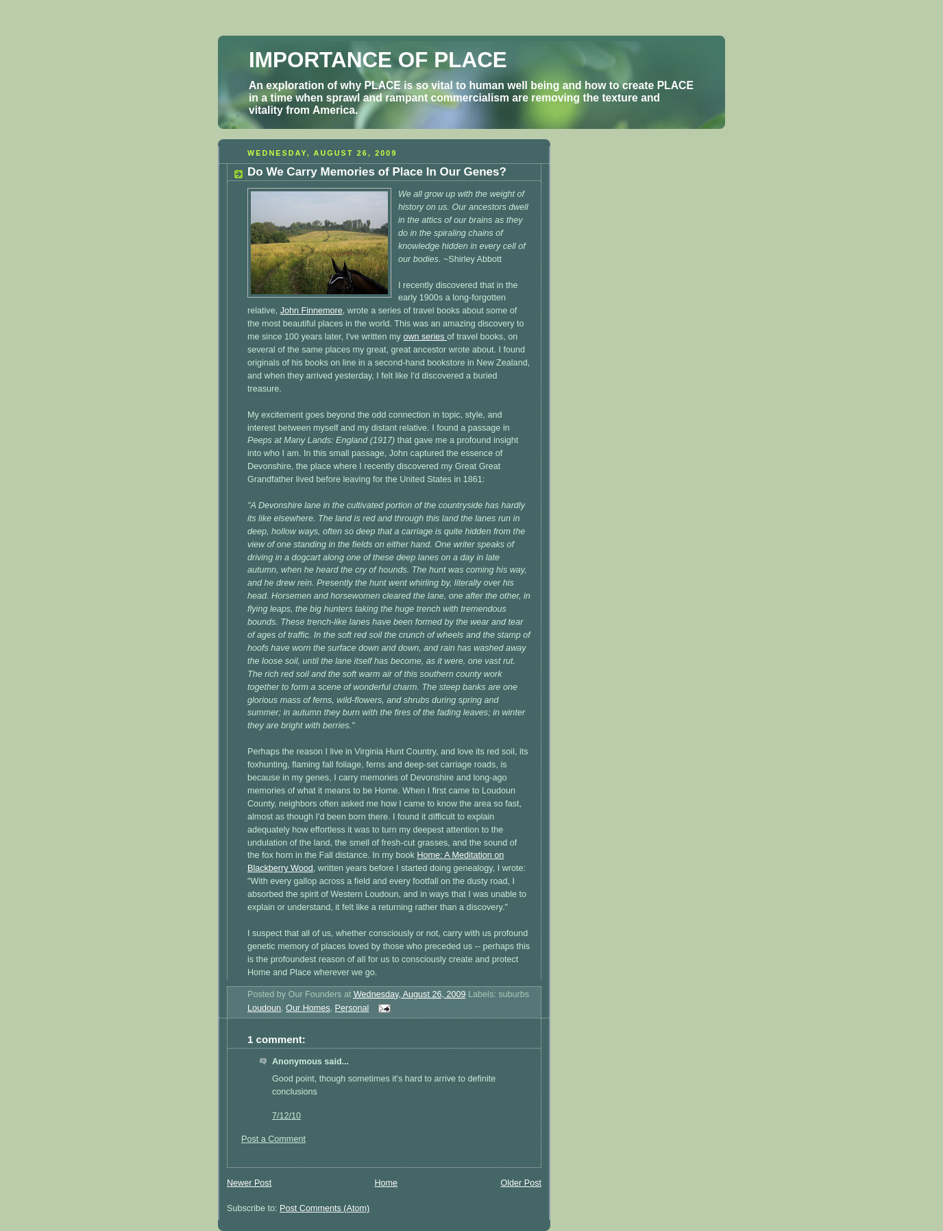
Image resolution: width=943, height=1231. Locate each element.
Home (385, 1183)
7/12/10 (286, 1116)
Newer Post (249, 1183)
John (311, 310)
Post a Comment (273, 1139)
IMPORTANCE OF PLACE (378, 60)
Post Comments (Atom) (324, 1208)
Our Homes (308, 1008)
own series (425, 337)
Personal (352, 1008)
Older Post (520, 1183)
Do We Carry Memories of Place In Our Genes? (376, 171)
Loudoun (264, 1008)
